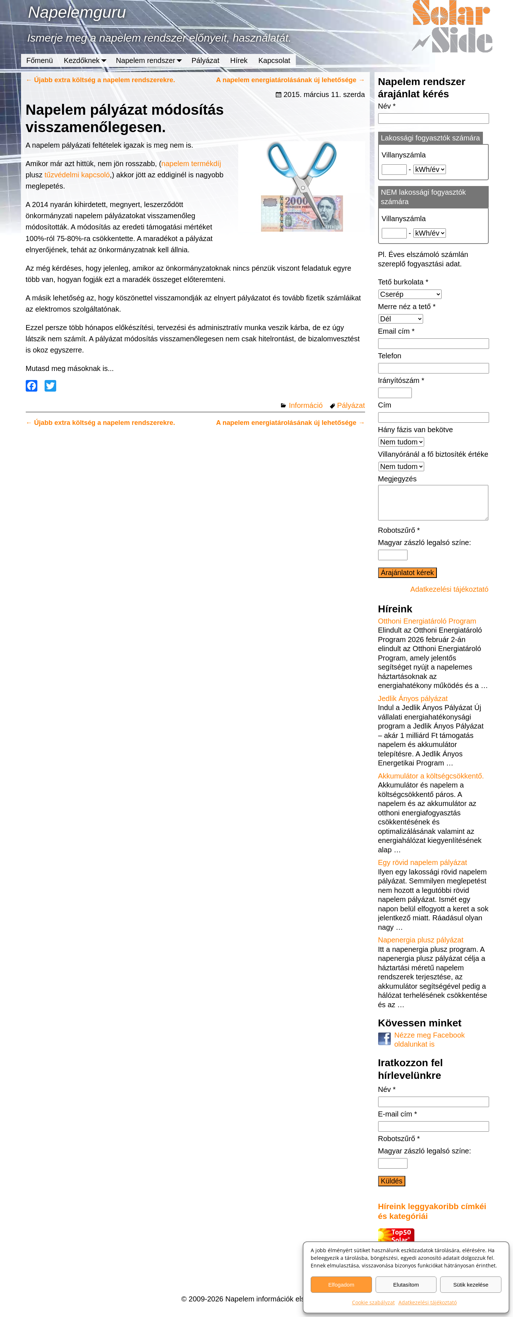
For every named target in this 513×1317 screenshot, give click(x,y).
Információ (306, 405)
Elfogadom (341, 1285)
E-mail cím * (397, 1121)
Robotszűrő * (399, 537)
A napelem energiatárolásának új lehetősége (290, 80)
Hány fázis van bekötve (415, 430)
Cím (385, 405)
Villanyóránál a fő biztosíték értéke (433, 454)
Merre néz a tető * (407, 307)
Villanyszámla (404, 155)
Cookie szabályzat (373, 1302)
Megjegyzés (397, 479)
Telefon (390, 356)
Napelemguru (77, 12)
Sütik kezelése (470, 1285)
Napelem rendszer (151, 60)
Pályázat (205, 60)
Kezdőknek (87, 60)
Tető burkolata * (403, 282)
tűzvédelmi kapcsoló (77, 175)
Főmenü (39, 60)
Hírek (239, 60)
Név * (387, 106)
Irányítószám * (401, 380)
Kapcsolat (274, 60)
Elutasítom (406, 1285)
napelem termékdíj (191, 164)
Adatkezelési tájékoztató (427, 1302)
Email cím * (396, 331)
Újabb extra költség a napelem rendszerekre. (100, 80)
